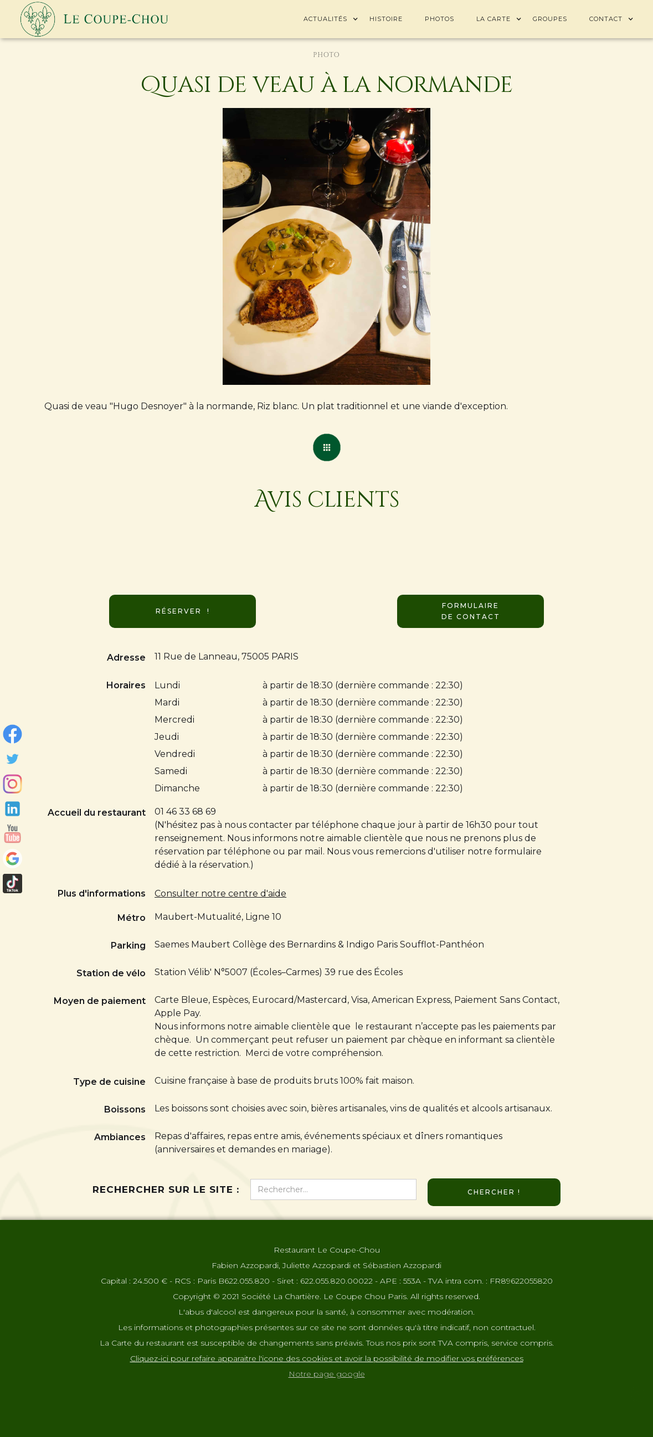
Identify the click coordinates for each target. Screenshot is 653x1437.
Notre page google (327, 1374)
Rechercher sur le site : (165, 1189)
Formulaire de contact (470, 611)
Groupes (550, 19)
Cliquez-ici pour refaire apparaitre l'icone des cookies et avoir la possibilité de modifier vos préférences (326, 1358)
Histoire (386, 19)
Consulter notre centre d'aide (220, 893)
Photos (439, 19)
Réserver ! (183, 611)
